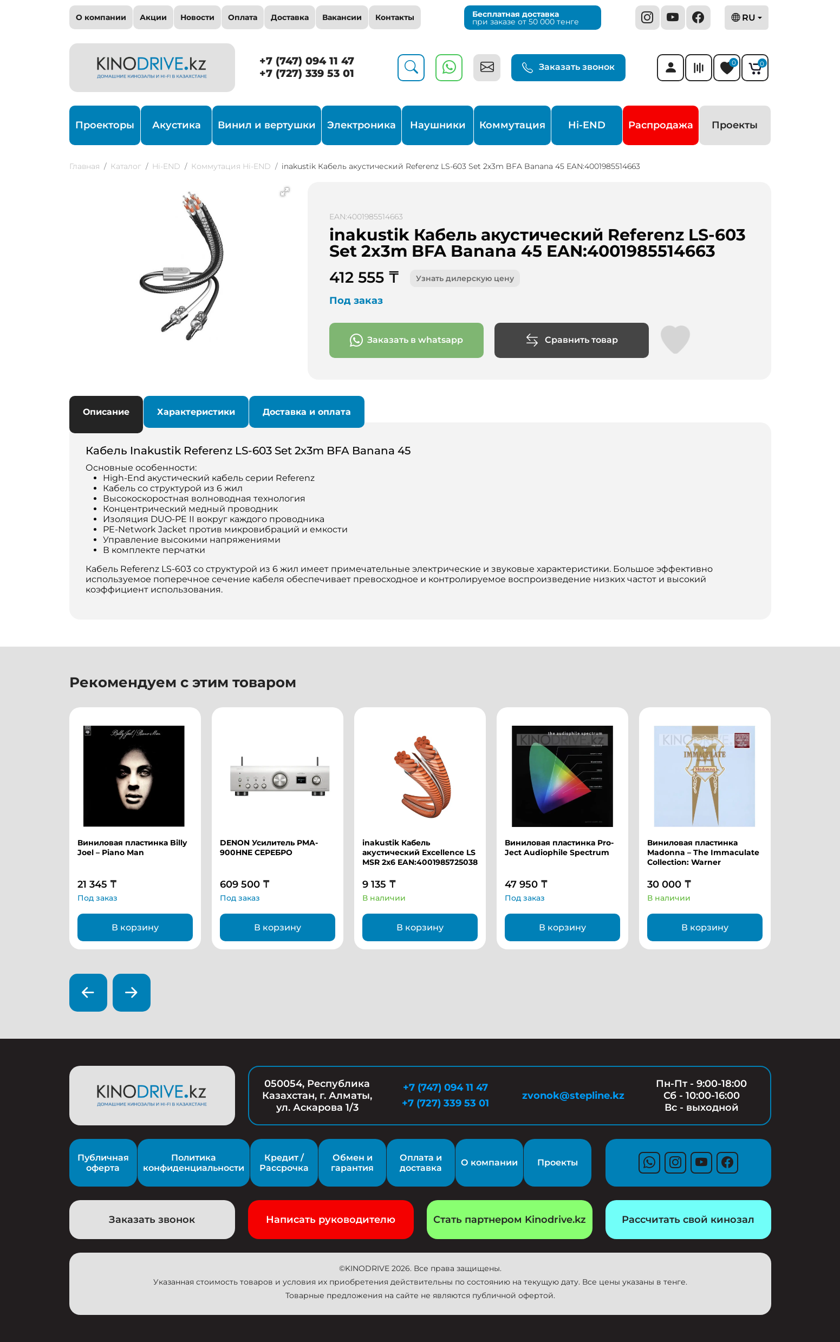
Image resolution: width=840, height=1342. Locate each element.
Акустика (176, 125)
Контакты (394, 17)
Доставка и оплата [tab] (307, 412)
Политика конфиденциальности (193, 1162)
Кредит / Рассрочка (284, 1162)
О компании (101, 17)
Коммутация (512, 125)
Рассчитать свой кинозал (688, 1220)
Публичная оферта (103, 1162)
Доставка (290, 17)
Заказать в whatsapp (406, 340)
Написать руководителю (330, 1220)
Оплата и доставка (421, 1162)
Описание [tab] (106, 412)
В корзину (135, 927)
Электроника (361, 125)
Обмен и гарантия (352, 1162)
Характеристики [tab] (196, 412)
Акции (153, 17)
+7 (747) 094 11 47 (306, 61)
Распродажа (660, 125)
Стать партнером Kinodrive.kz (509, 1220)
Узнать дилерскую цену (465, 278)
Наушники (438, 125)
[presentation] (88, 993)
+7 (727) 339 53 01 (306, 73)
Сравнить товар (571, 340)
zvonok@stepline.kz (573, 1096)
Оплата (242, 17)
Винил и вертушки (267, 125)
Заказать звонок (568, 67)
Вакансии (342, 17)
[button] (285, 191)
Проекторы (104, 125)
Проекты (735, 125)
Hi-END (586, 125)
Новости (197, 17)
